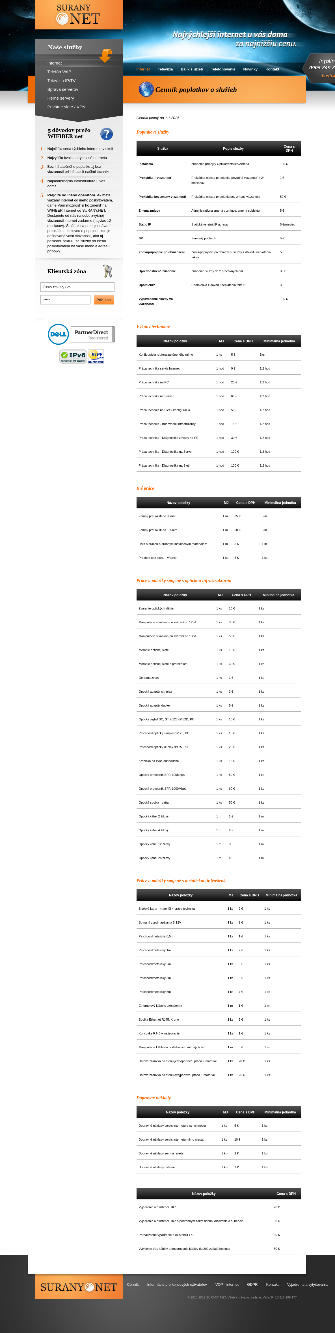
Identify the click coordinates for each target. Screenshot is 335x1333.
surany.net (79, 1286)
